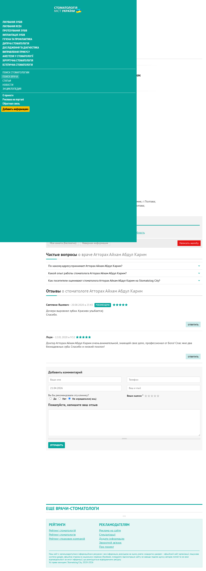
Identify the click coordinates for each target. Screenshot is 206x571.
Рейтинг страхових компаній (67, 538)
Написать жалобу (189, 243)
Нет (64, 398)
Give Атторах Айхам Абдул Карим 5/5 (158, 396)
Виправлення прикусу (16, 45)
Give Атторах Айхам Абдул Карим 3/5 (152, 396)
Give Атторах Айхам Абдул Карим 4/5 (155, 396)
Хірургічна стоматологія (17, 53)
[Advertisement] (124, 25)
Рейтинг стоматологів (62, 534)
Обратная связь (11, 96)
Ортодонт (92, 69)
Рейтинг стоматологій (62, 530)
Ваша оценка (135, 395)
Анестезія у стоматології (17, 49)
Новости (8, 78)
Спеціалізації (107, 534)
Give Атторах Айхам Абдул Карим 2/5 (149, 396)
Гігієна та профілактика (17, 32)
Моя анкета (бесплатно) (63, 243)
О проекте (8, 88)
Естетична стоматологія (17, 58)
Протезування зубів (14, 23)
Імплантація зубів (13, 27)
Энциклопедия (12, 82)
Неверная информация (95, 243)
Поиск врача (10, 69)
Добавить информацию (15, 101)
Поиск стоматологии (16, 65)
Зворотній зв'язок (110, 542)
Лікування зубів (12, 15)
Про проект (106, 546)
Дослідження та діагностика (20, 40)
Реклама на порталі (13, 92)
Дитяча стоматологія (15, 36)
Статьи (7, 74)
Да (54, 398)
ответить (193, 324)
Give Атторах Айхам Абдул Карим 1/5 (146, 396)
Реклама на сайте (110, 530)
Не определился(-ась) (84, 398)
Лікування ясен (12, 19)
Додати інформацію (111, 538)
